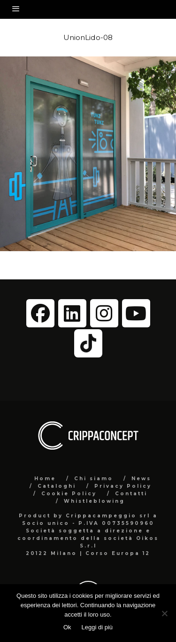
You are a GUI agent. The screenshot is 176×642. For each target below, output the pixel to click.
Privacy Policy (123, 486)
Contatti (131, 494)
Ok (67, 627)
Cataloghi (57, 486)
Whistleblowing (94, 501)
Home (45, 479)
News (141, 479)
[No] (164, 613)
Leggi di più (97, 627)
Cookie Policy (69, 494)
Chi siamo (93, 479)
